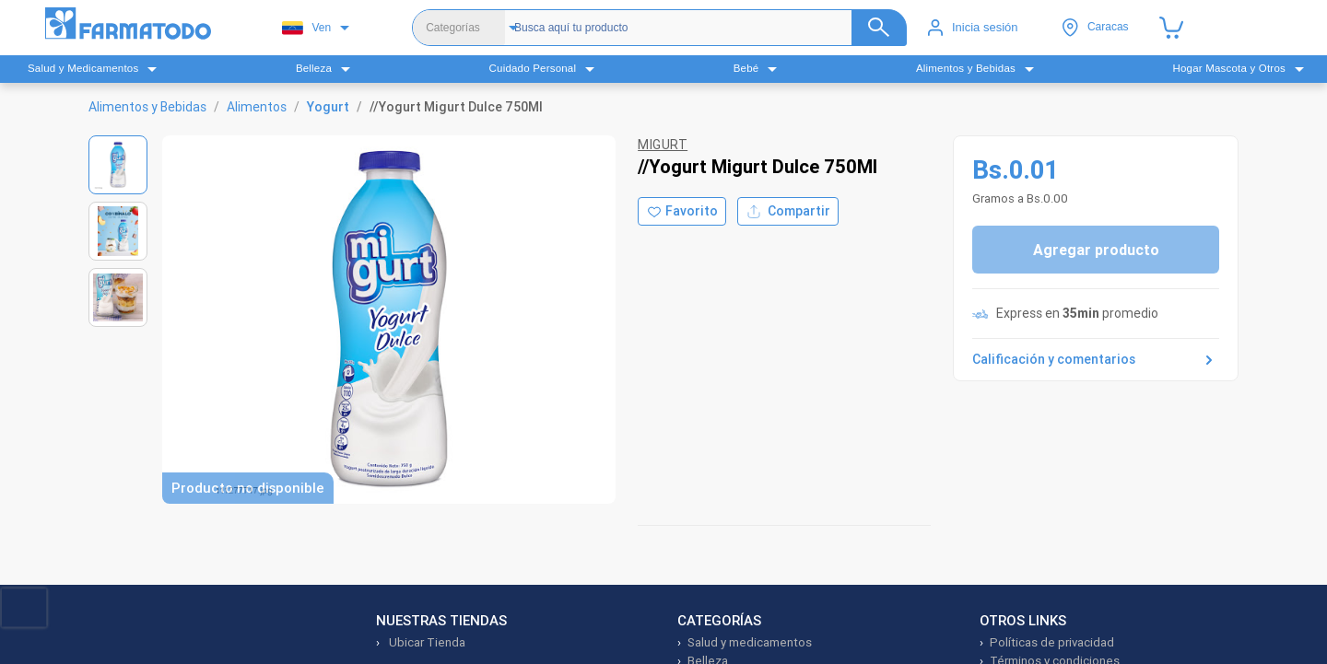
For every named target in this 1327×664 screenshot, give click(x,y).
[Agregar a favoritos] (682, 211)
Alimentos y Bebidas (147, 107)
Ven (306, 28)
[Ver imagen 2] (117, 231)
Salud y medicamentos (749, 642)
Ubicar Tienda (425, 642)
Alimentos (257, 107)
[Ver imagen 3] (117, 297)
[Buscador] (703, 27)
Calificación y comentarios (1095, 360)
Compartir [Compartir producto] (788, 211)
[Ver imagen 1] (117, 164)
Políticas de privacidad (1052, 642)
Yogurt (328, 107)
